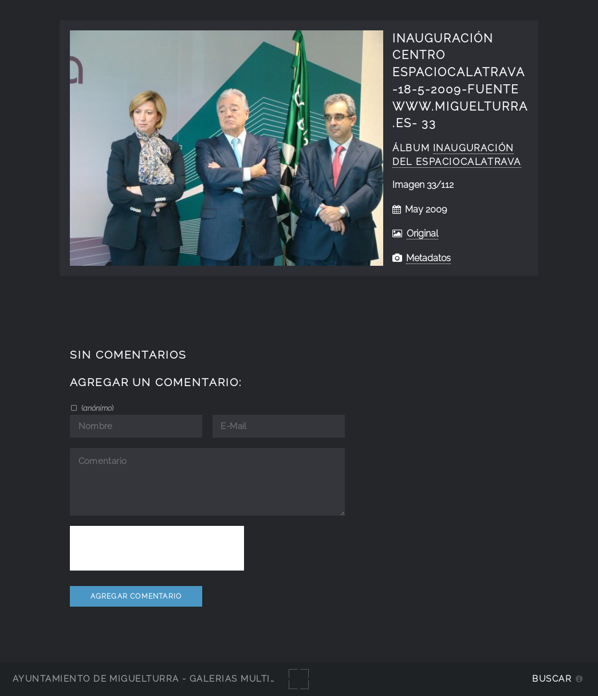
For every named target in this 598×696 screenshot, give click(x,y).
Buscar (552, 678)
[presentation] (157, 548)
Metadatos (428, 258)
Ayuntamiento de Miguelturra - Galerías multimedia (157, 678)
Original (422, 233)
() (96, 407)
